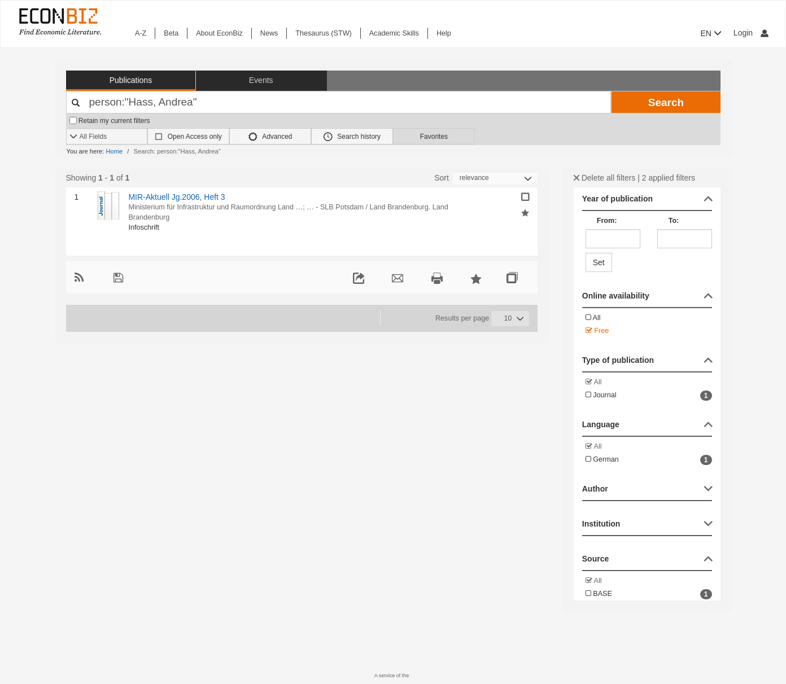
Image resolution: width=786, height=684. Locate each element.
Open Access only (195, 137)
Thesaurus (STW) (323, 33)
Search (666, 102)
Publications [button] (131, 80)
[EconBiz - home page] (59, 21)
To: (674, 221)
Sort (441, 177)
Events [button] (261, 80)
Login (750, 32)
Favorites (434, 137)
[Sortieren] (495, 178)
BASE (649, 594)
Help (443, 33)
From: (607, 221)
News (269, 33)
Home (114, 151)
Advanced (270, 136)
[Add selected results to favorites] (525, 212)
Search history (352, 136)
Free (597, 331)
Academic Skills (394, 33)
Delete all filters (605, 177)
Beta (171, 33)
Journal (649, 396)
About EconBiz (219, 33)
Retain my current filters (109, 121)
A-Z (140, 33)
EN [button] (711, 33)
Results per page (462, 318)
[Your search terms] (339, 102)
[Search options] (107, 137)
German (649, 460)
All (593, 318)
